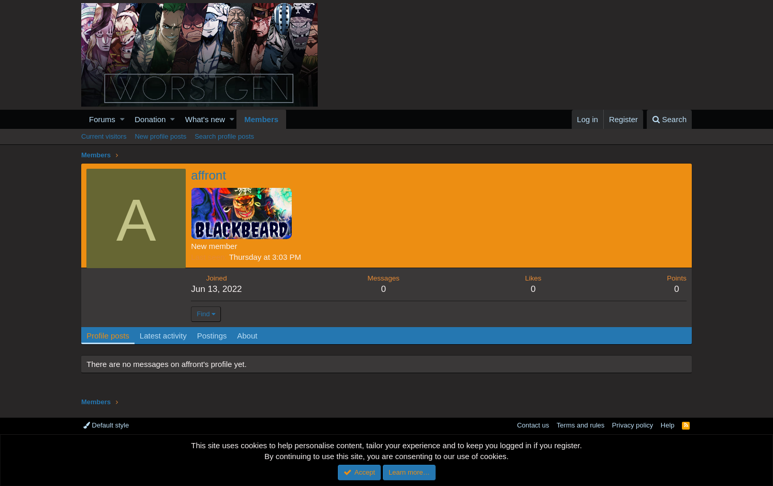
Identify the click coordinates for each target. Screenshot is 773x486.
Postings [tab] (212, 335)
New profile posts (160, 136)
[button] (122, 119)
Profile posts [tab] (108, 335)
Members (261, 119)
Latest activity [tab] (163, 335)
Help (668, 425)
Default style (106, 425)
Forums (102, 119)
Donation (150, 119)
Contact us (533, 425)
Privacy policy (632, 425)
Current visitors (103, 136)
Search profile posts (224, 136)
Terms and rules (580, 425)
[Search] (669, 119)
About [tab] (247, 335)
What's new (205, 119)
